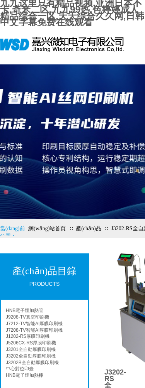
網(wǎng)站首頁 (47, 228)
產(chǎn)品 (88, 228)
